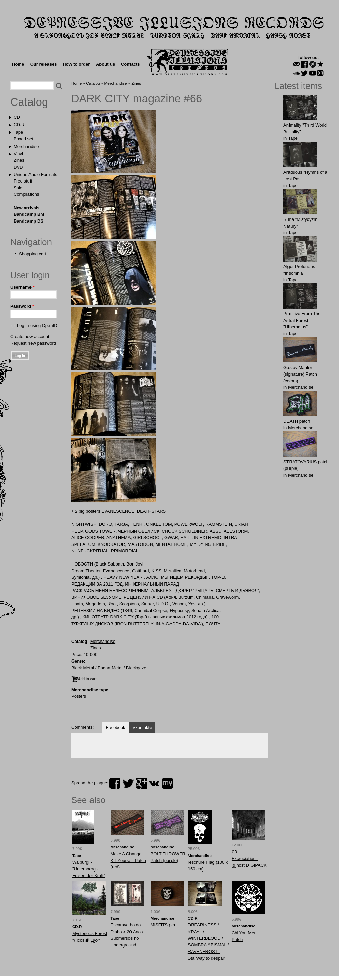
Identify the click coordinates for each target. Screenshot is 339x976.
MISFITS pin (163, 924)
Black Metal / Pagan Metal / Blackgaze (108, 667)
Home (18, 64)
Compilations (26, 194)
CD (17, 117)
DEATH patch (296, 421)
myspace (167, 783)
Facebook (115, 727)
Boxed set (23, 138)
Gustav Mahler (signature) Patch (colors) (300, 374)
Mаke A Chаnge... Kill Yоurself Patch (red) (128, 860)
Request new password (33, 343)
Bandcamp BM (29, 214)
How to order (76, 64)
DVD (18, 167)
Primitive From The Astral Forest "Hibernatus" (302, 320)
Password (22, 306)
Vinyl (18, 153)
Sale (18, 187)
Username (22, 287)
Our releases (43, 64)
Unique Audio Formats (35, 174)
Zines (19, 160)
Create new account (29, 336)
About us (105, 64)
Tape (18, 132)
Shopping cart (32, 253)
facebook (114, 783)
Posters (78, 696)
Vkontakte (142, 727)
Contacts (130, 64)
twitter (128, 783)
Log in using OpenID (37, 325)
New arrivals (27, 207)
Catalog (29, 102)
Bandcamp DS (28, 221)
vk (154, 783)
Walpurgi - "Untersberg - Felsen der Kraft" (88, 869)
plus (141, 783)
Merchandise (26, 146)
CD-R (19, 124)
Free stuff (23, 181)
